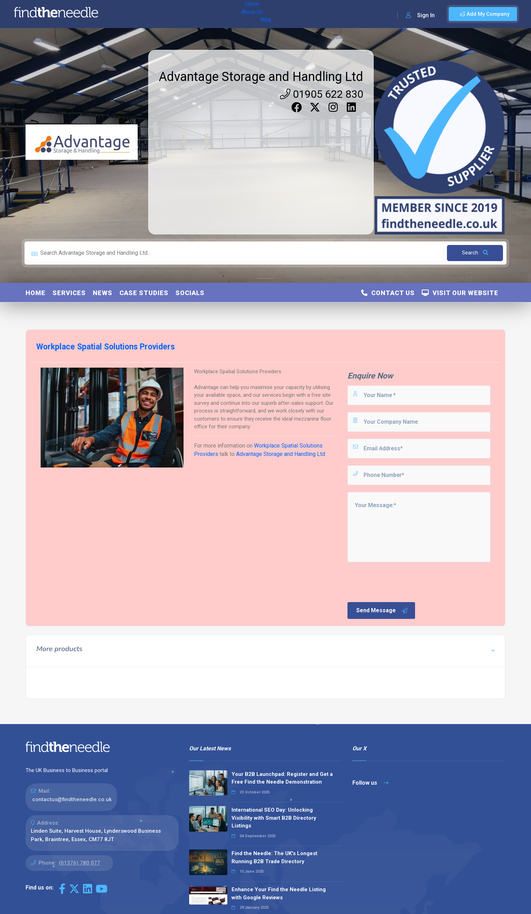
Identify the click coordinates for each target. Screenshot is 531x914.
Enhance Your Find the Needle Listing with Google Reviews (279, 893)
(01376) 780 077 (79, 863)
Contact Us (388, 292)
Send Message (382, 610)
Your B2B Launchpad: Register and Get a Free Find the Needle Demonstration (282, 778)
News (102, 292)
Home (123, 14)
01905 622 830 (321, 94)
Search (475, 253)
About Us (150, 14)
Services (69, 292)
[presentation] (399, 581)
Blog (174, 14)
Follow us (370, 782)
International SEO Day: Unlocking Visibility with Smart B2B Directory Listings (274, 818)
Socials (190, 292)
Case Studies (143, 292)
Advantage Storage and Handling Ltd (261, 76)
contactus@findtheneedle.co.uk (72, 799)
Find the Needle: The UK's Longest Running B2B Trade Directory (274, 857)
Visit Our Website (460, 292)
